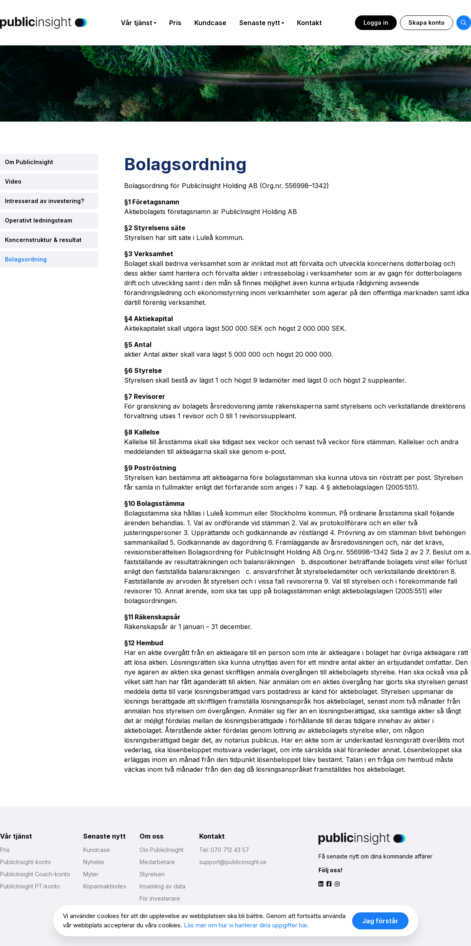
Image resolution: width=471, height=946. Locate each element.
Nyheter (94, 861)
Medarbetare (157, 861)
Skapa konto (427, 22)
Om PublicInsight (29, 161)
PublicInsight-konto (25, 861)
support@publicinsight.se (233, 861)
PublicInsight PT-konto (30, 886)
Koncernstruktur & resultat (43, 239)
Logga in (375, 22)
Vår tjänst (136, 23)
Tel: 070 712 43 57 (224, 849)
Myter (91, 874)
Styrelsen (152, 874)
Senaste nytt (259, 23)
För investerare (160, 898)
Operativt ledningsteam (38, 220)
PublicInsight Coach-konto (35, 874)
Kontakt (309, 23)
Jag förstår (380, 921)
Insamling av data (162, 886)
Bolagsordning (26, 259)
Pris (175, 23)
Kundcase (210, 23)
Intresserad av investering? (44, 200)
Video (13, 181)
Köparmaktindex (105, 886)
